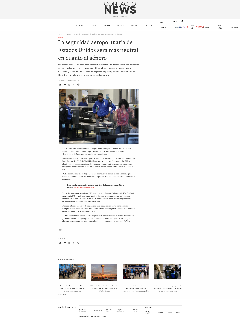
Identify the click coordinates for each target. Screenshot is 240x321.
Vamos (169, 312)
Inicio (60, 34)
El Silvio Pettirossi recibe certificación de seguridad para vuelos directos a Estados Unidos (104, 288)
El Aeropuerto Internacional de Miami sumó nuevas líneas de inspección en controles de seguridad (136, 288)
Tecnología (234, 27)
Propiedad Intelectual (82, 310)
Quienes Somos (135, 310)
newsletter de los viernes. (84, 188)
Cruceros (134, 25)
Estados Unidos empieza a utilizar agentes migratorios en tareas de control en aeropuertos (72, 288)
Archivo (163, 27)
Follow (175, 21)
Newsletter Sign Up (200, 27)
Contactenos (98, 310)
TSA (60, 230)
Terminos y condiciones (120, 310)
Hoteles (93, 25)
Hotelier (177, 312)
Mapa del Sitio (109, 310)
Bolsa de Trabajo (220, 27)
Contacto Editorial (147, 312)
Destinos (120, 25)
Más (161, 22)
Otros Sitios (148, 307)
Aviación (107, 25)
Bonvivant (161, 312)
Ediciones (148, 25)
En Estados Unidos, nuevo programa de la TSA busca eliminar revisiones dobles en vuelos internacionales (168, 288)
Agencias (79, 25)
